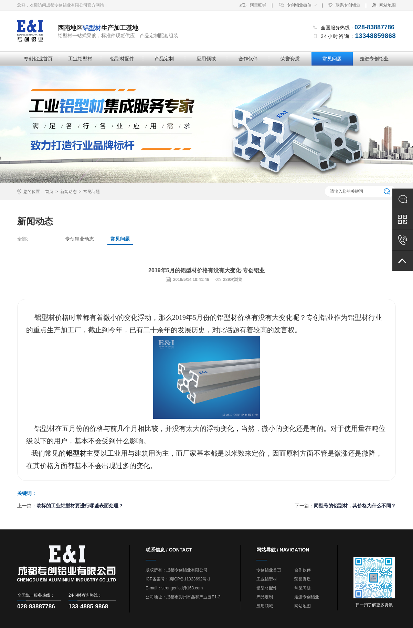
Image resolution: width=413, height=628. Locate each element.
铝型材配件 (122, 58)
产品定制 (164, 58)
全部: (22, 239)
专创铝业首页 (38, 58)
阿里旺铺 (253, 5)
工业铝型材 (80, 58)
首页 (49, 191)
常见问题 (332, 58)
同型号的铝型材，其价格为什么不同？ (355, 505)
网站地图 (384, 5)
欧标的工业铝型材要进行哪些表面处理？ (79, 505)
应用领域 (206, 58)
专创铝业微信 (295, 5)
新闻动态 (68, 191)
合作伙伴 (248, 58)
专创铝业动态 (79, 239)
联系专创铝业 (344, 5)
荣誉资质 (290, 58)
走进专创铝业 (374, 58)
